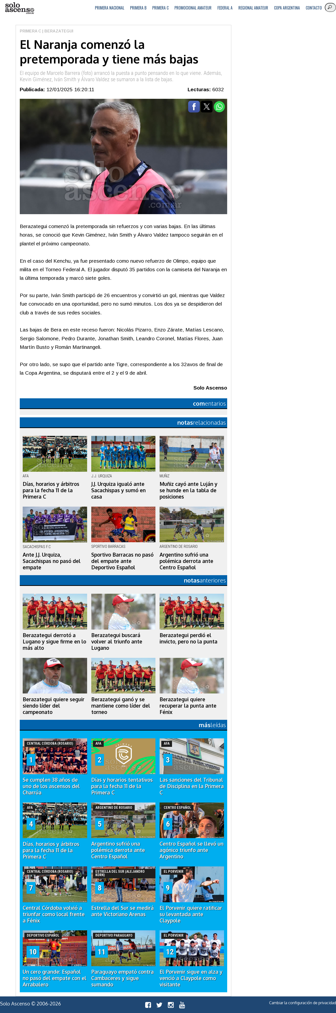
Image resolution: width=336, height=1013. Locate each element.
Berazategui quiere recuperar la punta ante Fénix (188, 705)
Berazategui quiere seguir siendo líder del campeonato (53, 705)
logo (19, 8)
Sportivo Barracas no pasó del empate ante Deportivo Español (122, 561)
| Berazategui (57, 31)
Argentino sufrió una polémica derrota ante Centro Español (186, 561)
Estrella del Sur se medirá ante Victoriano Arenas (122, 911)
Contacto (314, 8)
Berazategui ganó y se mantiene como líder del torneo (120, 705)
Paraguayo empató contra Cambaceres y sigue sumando (122, 978)
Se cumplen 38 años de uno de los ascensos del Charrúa (51, 786)
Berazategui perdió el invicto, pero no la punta (188, 638)
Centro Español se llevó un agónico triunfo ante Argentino (192, 850)
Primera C (160, 8)
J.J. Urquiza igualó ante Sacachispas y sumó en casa (118, 490)
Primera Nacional (109, 8)
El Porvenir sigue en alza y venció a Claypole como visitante (191, 978)
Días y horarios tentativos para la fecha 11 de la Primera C (122, 786)
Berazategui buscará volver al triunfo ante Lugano (116, 641)
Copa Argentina (287, 8)
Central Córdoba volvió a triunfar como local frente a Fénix (54, 914)
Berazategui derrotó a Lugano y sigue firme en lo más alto (54, 641)
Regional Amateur (253, 8)
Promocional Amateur (193, 8)
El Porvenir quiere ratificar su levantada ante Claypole (191, 914)
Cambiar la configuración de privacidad (302, 1002)
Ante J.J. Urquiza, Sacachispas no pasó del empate (52, 561)
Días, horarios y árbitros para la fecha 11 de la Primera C (51, 490)
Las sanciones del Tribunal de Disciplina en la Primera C (192, 786)
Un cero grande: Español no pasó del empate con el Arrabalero (54, 978)
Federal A (225, 8)
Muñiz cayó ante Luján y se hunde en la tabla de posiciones (188, 490)
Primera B (138, 8)
